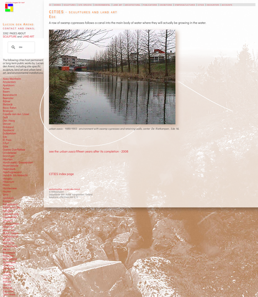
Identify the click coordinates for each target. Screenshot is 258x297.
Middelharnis (10, 236)
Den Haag (9, 120)
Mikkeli (7, 240)
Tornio (6, 272)
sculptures (70, 4)
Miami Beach (10, 233)
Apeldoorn (8, 85)
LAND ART (28, 36)
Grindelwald (9, 153)
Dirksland (8, 127)
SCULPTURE (10, 36)
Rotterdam (9, 256)
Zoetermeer (9, 294)
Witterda (8, 288)
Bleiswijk (8, 104)
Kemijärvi (8, 211)
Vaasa (6, 278)
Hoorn (6, 185)
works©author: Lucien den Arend (64, 189)
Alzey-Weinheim (12, 79)
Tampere (8, 265)
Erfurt (6, 143)
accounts (227, 4)
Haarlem (7, 159)
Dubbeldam (9, 133)
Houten (7, 191)
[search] (21, 47)
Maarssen (8, 227)
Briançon (8, 111)
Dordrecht (8, 130)
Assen (6, 88)
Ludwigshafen (11, 223)
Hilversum (8, 182)
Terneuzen (9, 268)
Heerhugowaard (12, 172)
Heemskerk (9, 169)
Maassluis (8, 230)
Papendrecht (10, 246)
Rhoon (6, 249)
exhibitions (166, 4)
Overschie (8, 243)
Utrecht (7, 275)
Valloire (7, 281)
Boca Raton (9, 108)
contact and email (19, 28)
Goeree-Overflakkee (14, 149)
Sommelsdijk (10, 259)
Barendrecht (10, 95)
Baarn (6, 91)
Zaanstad (8, 291)
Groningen (9, 156)
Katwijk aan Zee (12, 207)
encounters (213, 4)
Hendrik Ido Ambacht (15, 175)
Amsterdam (9, 82)
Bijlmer (6, 101)
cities (201, 4)
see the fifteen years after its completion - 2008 (88, 151)
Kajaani (7, 201)
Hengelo (7, 178)
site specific (85, 4)
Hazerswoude (10, 165)
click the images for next (14, 2)
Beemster (8, 98)
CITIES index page (61, 174)
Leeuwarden (10, 217)
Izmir (5, 194)
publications (150, 4)
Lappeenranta (11, 214)
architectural (132, 4)
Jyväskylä (8, 198)
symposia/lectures (185, 4)
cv (50, 4)
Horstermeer (10, 188)
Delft (5, 117)
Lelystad (7, 220)
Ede (5, 137)
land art (117, 4)
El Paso (7, 140)
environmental (102, 4)
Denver (7, 124)
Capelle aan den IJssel (16, 114)
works (57, 4)
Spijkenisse (9, 262)
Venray (7, 285)
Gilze (5, 146)
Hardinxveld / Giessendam (18, 162)
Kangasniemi (10, 204)
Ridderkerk (9, 252)
